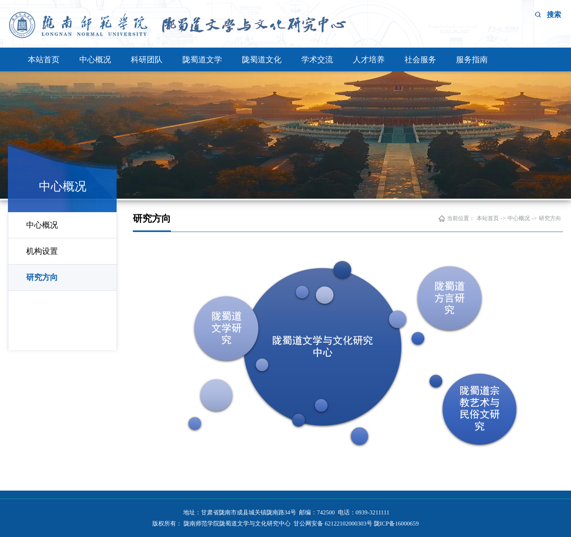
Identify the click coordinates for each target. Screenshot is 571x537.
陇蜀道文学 (202, 59)
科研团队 (147, 59)
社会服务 (420, 59)
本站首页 (43, 59)
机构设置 (42, 251)
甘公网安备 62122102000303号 (332, 523)
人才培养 (369, 59)
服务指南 (472, 59)
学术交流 (317, 59)
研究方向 (42, 277)
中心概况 (95, 59)
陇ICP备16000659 (396, 523)
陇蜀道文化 (262, 59)
